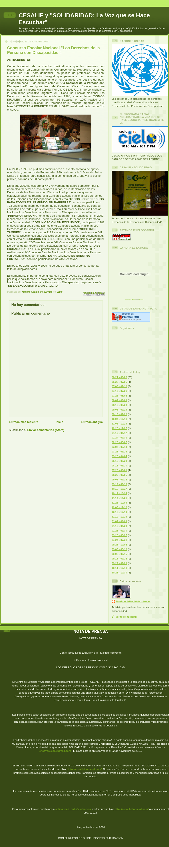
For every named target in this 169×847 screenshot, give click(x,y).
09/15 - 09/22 (119, 558)
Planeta (130, 316)
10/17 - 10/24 (119, 493)
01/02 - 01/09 (119, 521)
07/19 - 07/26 (119, 390)
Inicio (59, 422)
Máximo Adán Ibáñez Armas (133, 601)
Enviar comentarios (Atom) (45, 430)
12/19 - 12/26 (119, 516)
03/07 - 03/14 (119, 446)
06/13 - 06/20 (119, 465)
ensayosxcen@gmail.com (55, 750)
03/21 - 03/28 (119, 451)
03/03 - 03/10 (119, 549)
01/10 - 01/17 (119, 432)
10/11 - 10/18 (119, 567)
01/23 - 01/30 (119, 530)
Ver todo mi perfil (126, 616)
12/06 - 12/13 (119, 423)
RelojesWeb (130, 300)
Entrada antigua (92, 422)
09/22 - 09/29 (119, 563)
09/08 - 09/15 (119, 553)
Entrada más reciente (23, 422)
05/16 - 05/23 (119, 460)
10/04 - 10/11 (119, 418)
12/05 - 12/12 (119, 507)
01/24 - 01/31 (119, 437)
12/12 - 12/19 (119, 511)
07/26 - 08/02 (119, 395)
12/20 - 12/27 (119, 428)
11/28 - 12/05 (119, 502)
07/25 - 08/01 (119, 470)
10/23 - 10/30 (119, 572)
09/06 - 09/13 (119, 409)
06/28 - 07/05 (119, 381)
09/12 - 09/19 (119, 484)
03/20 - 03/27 (119, 535)
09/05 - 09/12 (119, 479)
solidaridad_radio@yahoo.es (73, 808)
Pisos (141, 300)
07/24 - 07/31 (119, 539)
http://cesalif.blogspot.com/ (85, 769)
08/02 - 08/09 (119, 400)
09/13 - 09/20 (119, 414)
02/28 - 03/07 (119, 442)
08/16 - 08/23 (119, 404)
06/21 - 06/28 (119, 377)
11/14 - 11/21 (119, 497)
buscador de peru (131, 319)
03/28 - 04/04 (119, 456)
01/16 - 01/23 (119, 525)
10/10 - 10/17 (119, 488)
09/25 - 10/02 (119, 544)
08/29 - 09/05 (119, 474)
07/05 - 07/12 (119, 386)
